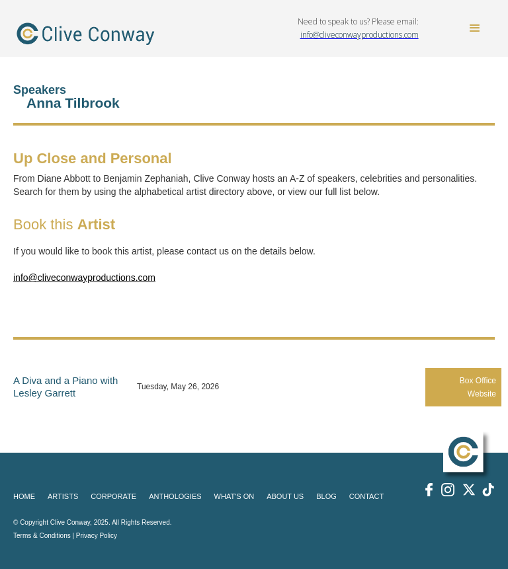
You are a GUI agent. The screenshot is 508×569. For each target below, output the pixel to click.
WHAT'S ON (234, 496)
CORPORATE (113, 496)
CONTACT (366, 496)
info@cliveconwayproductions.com (84, 277)
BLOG (326, 496)
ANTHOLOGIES (175, 496)
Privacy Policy (96, 535)
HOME (24, 496)
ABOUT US (285, 496)
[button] (475, 28)
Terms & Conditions (42, 535)
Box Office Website (478, 387)
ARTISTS (63, 496)
